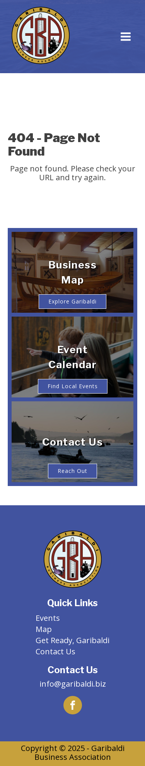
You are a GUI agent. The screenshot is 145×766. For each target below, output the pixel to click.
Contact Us (55, 651)
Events (48, 618)
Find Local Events (73, 386)
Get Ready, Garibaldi (72, 640)
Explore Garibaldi (72, 301)
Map (44, 629)
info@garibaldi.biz (72, 683)
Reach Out (72, 470)
